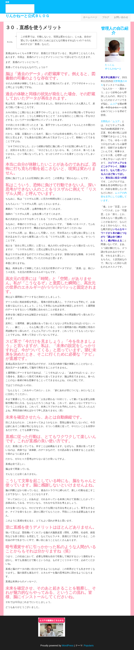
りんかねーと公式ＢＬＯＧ (27, 16)
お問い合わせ (121, 17)
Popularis (89, 645)
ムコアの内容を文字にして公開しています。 (114, 197)
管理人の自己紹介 (114, 30)
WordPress (68, 645)
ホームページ (92, 17)
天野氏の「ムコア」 (111, 121)
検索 (7, 2)
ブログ (106, 17)
